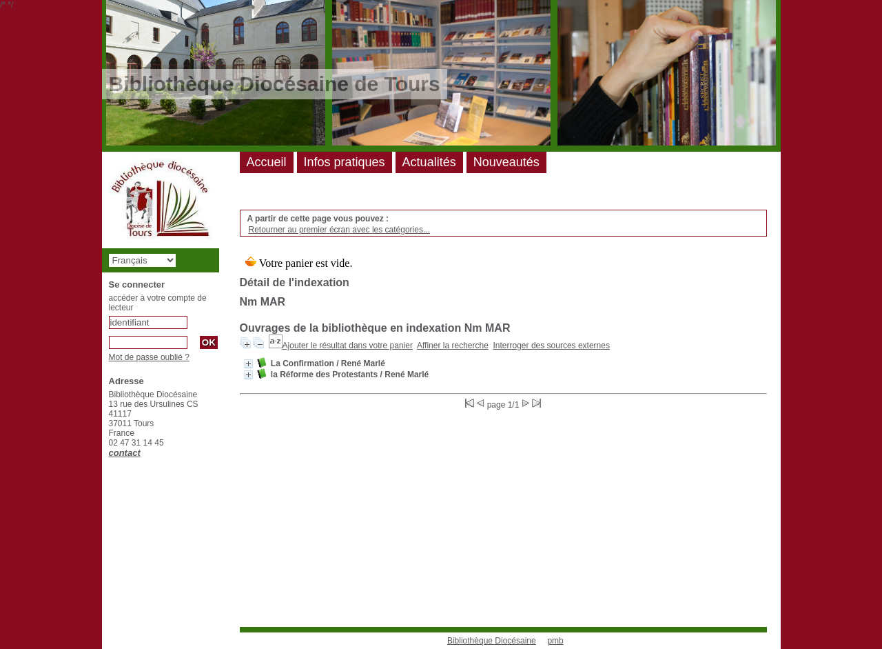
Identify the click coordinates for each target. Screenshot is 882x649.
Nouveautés (506, 162)
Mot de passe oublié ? (149, 357)
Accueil (267, 162)
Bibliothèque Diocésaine (491, 641)
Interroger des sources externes (551, 345)
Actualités (429, 162)
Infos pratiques (344, 162)
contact (125, 453)
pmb (555, 641)
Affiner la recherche (453, 345)
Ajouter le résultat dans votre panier (348, 345)
